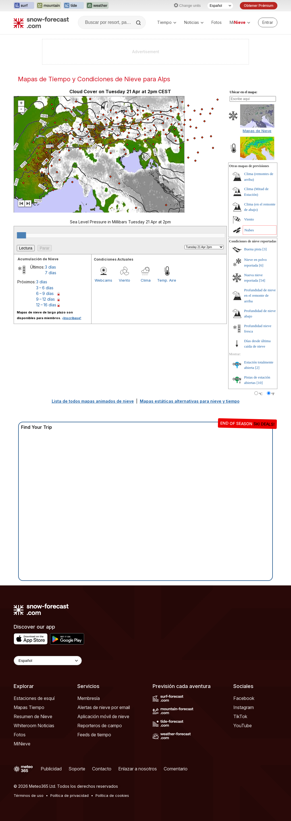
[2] (257, 367)
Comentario (176, 769)
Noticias (193, 22)
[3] (264, 249)
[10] (260, 383)
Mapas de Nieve (257, 130)
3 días (50, 267)
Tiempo (166, 22)
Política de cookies (112, 795)
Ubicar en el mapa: (243, 92)
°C (261, 394)
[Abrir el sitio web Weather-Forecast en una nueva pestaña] (97, 5)
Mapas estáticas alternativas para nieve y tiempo (190, 401)
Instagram (243, 707)
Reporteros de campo (99, 725)
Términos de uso (28, 795)
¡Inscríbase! (71, 318)
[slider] (21, 235)
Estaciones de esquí (34, 698)
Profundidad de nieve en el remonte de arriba (260, 295)
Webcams (103, 280)
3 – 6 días (44, 287)
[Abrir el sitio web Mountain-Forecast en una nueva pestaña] (48, 5)
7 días (50, 272)
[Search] (139, 22)
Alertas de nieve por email (103, 707)
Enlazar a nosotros (137, 769)
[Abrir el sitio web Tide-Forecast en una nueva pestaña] (73, 5)
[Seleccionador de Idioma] (220, 6)
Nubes (249, 230)
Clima (146, 280)
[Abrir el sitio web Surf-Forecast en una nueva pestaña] (24, 5)
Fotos (216, 22)
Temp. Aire (166, 280)
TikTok (240, 716)
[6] (261, 265)
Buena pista (252, 249)
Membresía (88, 698)
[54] (262, 280)
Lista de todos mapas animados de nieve (93, 401)
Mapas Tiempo (29, 707)
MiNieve (22, 744)
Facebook (243, 698)
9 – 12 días (45, 299)
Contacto (101, 769)
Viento (124, 280)
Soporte (76, 769)
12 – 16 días (46, 304)
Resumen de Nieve (33, 716)
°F (273, 394)
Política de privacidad (69, 795)
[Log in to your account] (267, 22)
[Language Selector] (48, 660)
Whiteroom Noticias (34, 725)
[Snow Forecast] (41, 22)
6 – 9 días (45, 293)
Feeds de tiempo (94, 734)
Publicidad (51, 769)
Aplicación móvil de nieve (103, 716)
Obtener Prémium (258, 5)
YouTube (242, 725)
